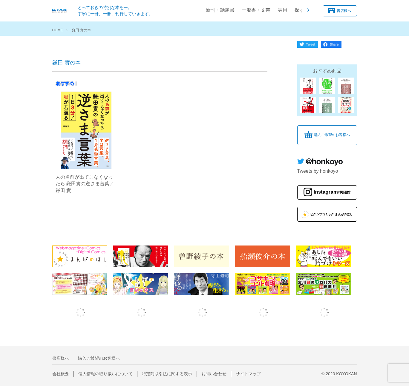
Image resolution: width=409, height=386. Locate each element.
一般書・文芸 (256, 10)
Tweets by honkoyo (317, 171)
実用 (282, 10)
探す (299, 10)
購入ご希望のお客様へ (332, 135)
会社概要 (60, 373)
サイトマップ (248, 373)
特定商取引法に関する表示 (167, 373)
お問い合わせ (213, 373)
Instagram (332, 192)
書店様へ (344, 10)
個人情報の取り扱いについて (105, 373)
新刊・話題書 (220, 10)
